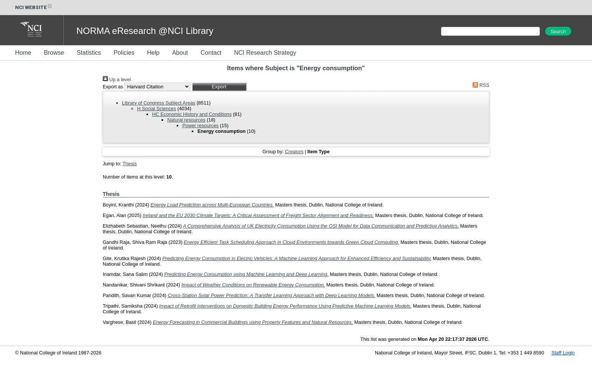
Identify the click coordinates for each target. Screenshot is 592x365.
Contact (210, 52)
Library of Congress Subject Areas (158, 103)
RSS (479, 85)
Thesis (129, 163)
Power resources (200, 125)
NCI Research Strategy (265, 52)
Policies (124, 52)
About (180, 52)
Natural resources (186, 120)
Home (23, 52)
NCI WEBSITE (34, 7)
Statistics (89, 52)
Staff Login (563, 353)
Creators (294, 151)
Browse (54, 52)
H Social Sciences (156, 108)
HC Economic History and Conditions (192, 114)
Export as (113, 86)
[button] (219, 86)
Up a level (117, 79)
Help (153, 52)
